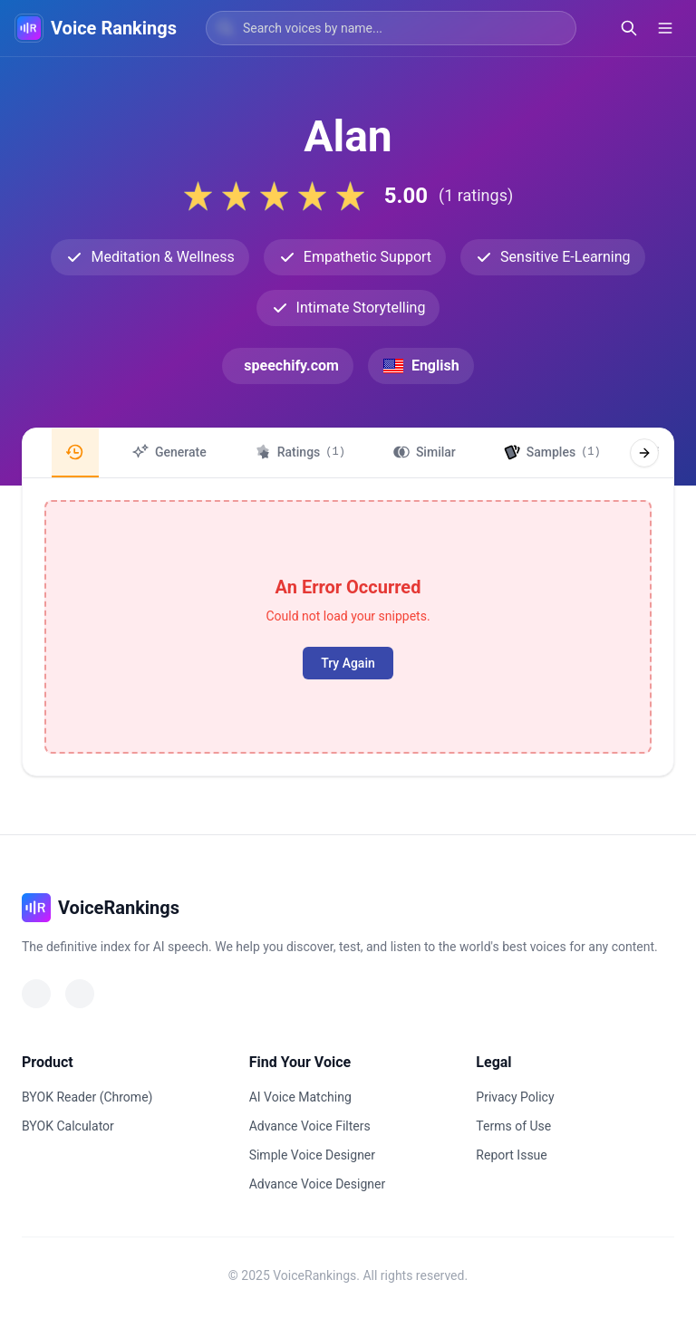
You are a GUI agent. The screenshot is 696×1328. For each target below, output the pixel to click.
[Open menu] (665, 28)
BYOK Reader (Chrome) (87, 1097)
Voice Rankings (114, 28)
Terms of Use (513, 1126)
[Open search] (629, 28)
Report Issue (511, 1155)
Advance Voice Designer (317, 1184)
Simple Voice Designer (312, 1155)
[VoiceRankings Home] (29, 28)
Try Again (348, 663)
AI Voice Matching (300, 1097)
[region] (348, 452)
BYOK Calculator (68, 1126)
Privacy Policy (515, 1097)
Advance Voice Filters (310, 1126)
